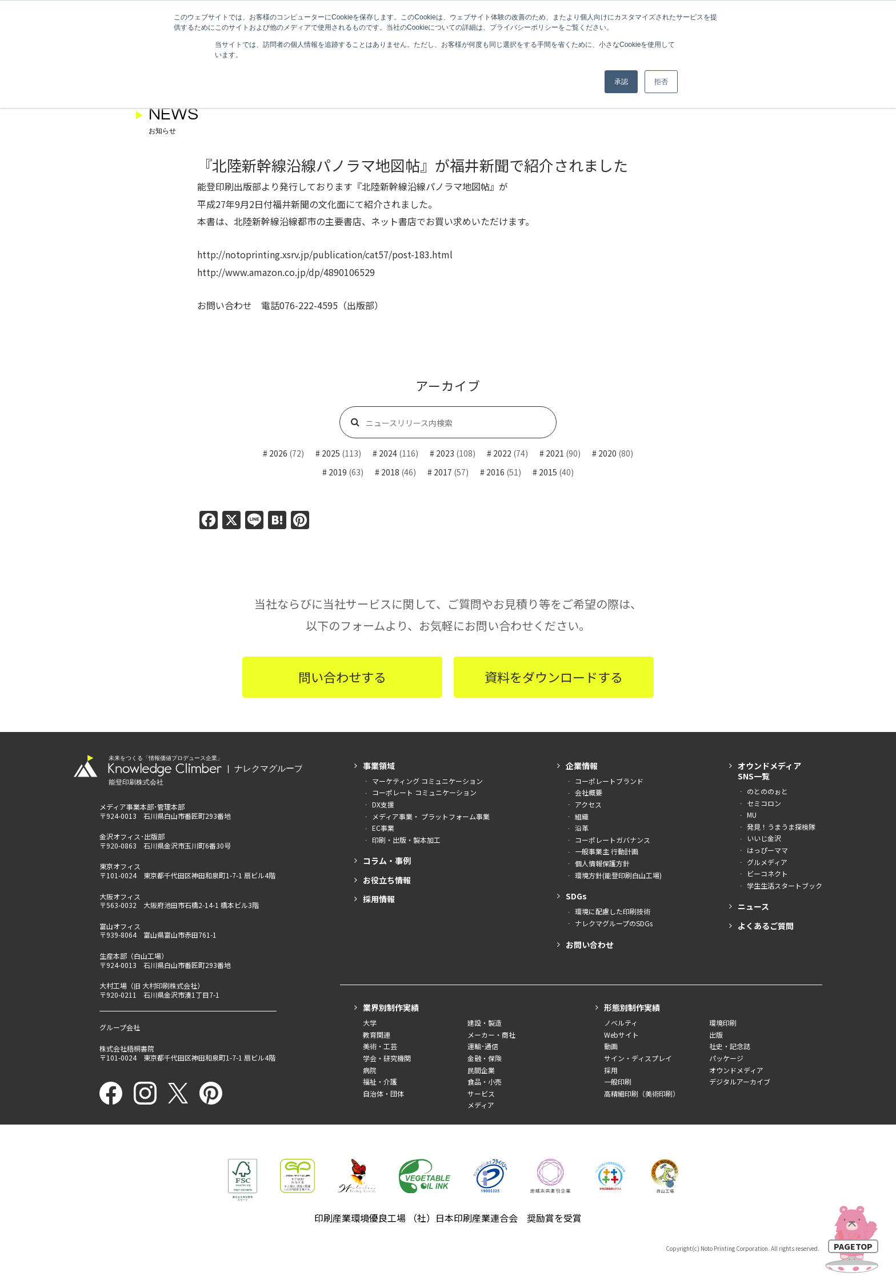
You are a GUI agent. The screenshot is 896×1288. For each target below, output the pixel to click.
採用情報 (379, 899)
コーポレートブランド (609, 781)
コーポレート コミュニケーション (424, 792)
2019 (338, 472)
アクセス (588, 804)
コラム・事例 (387, 860)
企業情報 (582, 765)
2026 (278, 453)
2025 (331, 453)
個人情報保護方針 (602, 863)
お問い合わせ (590, 944)
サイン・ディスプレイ (638, 1058)
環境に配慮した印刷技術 (612, 911)
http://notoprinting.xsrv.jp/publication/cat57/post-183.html (325, 254)
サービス (481, 1093)
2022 (502, 453)
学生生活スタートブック (784, 885)
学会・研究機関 (387, 1058)
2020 (607, 453)
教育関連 (376, 1034)
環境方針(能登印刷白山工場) (618, 875)
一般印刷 (617, 1081)
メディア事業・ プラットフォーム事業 (431, 816)
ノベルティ (621, 1022)
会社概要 (588, 792)
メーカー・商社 (491, 1034)
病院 (370, 1070)
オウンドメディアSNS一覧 (769, 771)
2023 (445, 453)
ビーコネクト (767, 873)
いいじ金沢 (764, 838)
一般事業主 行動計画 (606, 851)
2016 (495, 472)
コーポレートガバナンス (612, 840)
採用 (611, 1070)
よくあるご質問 (766, 925)
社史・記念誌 (729, 1046)
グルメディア (767, 862)
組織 (582, 816)
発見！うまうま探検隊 (781, 826)
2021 (555, 453)
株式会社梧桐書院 (126, 1048)
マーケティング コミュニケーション (427, 781)
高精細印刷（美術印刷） (641, 1093)
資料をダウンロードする (554, 676)
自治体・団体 (383, 1093)
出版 (716, 1034)
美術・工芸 (380, 1046)
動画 (611, 1046)
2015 (548, 472)
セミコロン (764, 803)
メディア (480, 1105)
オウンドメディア (736, 1070)
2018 (390, 472)
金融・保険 (484, 1058)
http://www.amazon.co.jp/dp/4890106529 (286, 272)
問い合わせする (342, 676)
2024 (388, 453)
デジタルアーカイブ (739, 1081)
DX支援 (383, 804)
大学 (370, 1022)
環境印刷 (723, 1022)
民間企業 (481, 1070)
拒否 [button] (661, 82)
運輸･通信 (482, 1046)
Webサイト (621, 1034)
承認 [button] (621, 82)
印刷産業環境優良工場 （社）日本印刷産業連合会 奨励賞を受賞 (448, 1218)
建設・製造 (484, 1022)
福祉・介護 (380, 1081)
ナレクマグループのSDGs (614, 923)
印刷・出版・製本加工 (406, 840)
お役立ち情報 (387, 880)
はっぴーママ (767, 850)
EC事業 (383, 828)
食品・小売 (484, 1081)
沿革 (582, 828)
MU (752, 814)
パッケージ (726, 1058)
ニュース (753, 906)
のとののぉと (767, 791)
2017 (443, 472)
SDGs (576, 896)
